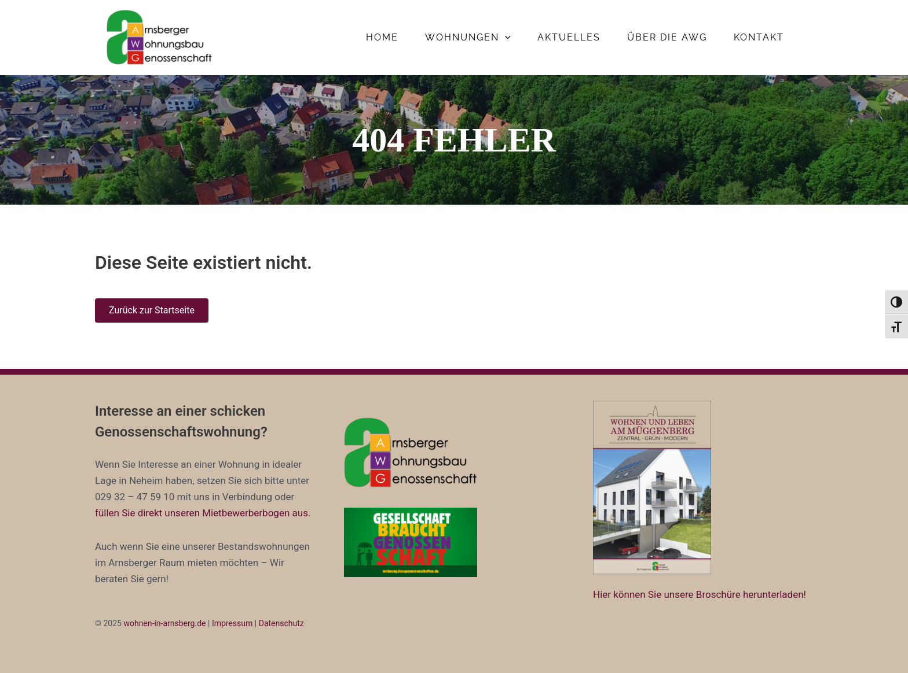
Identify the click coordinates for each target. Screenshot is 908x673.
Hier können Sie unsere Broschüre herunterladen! (699, 594)
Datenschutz (281, 623)
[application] (505, 37)
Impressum (232, 623)
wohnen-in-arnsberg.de (164, 623)
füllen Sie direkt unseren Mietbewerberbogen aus (201, 513)
